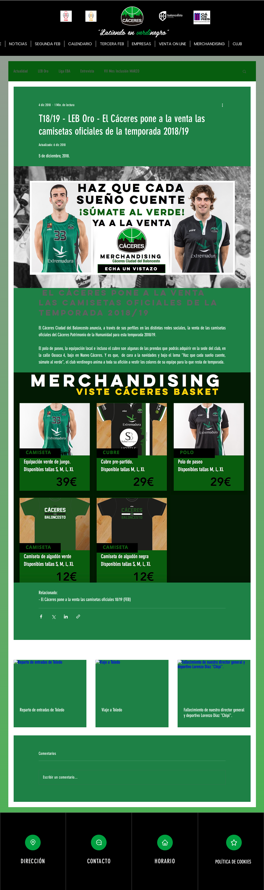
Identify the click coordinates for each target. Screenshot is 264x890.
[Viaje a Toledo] (132, 680)
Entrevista (87, 71)
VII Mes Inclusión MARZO (121, 71)
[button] (244, 71)
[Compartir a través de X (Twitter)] (53, 616)
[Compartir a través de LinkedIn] (65, 616)
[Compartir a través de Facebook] (41, 616)
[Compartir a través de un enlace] (78, 616)
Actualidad (20, 71)
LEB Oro (43, 71)
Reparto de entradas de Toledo (42, 710)
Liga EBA (64, 71)
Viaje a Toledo (112, 710)
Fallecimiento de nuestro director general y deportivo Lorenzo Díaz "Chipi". (214, 712)
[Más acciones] (223, 105)
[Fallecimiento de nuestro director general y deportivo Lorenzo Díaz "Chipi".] (214, 680)
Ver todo (246, 650)
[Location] (33, 842)
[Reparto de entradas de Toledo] (50, 680)
